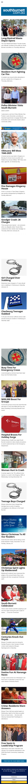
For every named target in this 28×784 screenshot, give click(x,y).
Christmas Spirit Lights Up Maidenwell (13, 569)
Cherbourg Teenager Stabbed (12, 312)
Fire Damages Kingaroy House (13, 187)
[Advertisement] (14, 246)
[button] (14, 761)
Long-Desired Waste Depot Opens (11, 39)
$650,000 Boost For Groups (11, 400)
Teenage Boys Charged (13, 501)
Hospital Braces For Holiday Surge (11, 436)
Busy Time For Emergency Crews (10, 368)
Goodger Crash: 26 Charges (10, 221)
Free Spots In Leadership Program (12, 744)
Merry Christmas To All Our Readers (13, 535)
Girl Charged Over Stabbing (10, 279)
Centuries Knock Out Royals (12, 638)
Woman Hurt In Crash (12, 470)
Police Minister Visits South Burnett (12, 106)
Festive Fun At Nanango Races (13, 673)
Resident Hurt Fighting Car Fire (13, 73)
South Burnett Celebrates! (8, 604)
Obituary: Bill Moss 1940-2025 (11, 152)
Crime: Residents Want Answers (13, 707)
